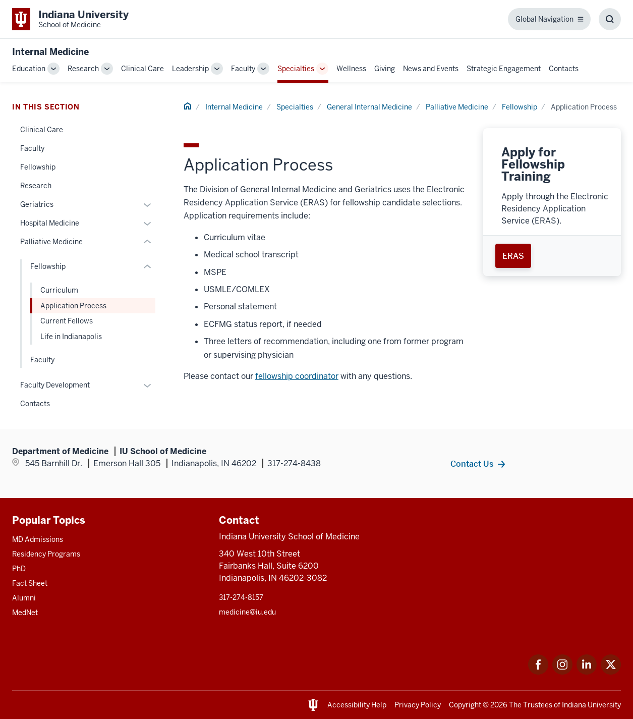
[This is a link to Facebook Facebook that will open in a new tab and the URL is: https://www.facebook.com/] (538, 672)
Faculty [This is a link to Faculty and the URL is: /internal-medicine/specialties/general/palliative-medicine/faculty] (42, 359)
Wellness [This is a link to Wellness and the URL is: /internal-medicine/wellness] (351, 68)
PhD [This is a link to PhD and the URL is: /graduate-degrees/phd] (19, 568)
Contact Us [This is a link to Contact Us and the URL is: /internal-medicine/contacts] (471, 464)
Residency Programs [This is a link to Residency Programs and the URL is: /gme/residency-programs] (46, 554)
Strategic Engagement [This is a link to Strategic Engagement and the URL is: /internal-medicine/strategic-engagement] (504, 68)
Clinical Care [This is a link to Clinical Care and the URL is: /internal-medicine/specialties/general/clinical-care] (41, 129)
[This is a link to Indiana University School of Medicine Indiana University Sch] (70, 19)
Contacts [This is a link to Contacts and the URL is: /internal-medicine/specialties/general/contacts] (35, 403)
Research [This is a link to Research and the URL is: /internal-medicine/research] (83, 68)
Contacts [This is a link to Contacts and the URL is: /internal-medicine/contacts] (564, 68)
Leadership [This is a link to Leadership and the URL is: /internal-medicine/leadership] (190, 68)
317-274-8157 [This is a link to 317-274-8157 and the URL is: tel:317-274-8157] (241, 597)
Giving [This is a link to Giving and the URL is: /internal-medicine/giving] (384, 68)
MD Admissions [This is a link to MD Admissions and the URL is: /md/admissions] (37, 539)
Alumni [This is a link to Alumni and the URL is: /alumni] (24, 597)
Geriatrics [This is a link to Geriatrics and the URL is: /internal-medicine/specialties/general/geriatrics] (36, 204)
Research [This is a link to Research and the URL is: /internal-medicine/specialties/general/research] (35, 185)
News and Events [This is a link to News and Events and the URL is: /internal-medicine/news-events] (430, 68)
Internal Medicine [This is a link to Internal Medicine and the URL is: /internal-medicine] (234, 107)
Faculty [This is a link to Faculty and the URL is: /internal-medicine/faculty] (243, 68)
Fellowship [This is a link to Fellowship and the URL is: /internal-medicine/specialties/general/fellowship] (37, 167)
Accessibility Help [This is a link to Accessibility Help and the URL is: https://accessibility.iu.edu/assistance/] (356, 704)
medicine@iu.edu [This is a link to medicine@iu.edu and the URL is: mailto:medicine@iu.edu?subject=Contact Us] (247, 612)
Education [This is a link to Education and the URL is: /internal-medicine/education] (28, 68)
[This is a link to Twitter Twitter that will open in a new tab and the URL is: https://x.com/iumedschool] (611, 672)
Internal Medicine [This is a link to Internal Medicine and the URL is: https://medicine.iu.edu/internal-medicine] (50, 52)
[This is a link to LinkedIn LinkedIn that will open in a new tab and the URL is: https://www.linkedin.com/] (587, 672)
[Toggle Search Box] (610, 19)
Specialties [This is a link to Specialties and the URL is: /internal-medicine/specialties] (295, 68)
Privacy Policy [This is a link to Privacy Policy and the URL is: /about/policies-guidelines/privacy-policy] (417, 704)
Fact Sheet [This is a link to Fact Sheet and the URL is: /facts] (29, 583)
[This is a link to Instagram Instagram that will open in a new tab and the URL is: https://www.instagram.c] (562, 672)
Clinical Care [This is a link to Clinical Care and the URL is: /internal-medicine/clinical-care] (142, 68)
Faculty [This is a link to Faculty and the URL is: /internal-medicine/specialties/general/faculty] (32, 148)
